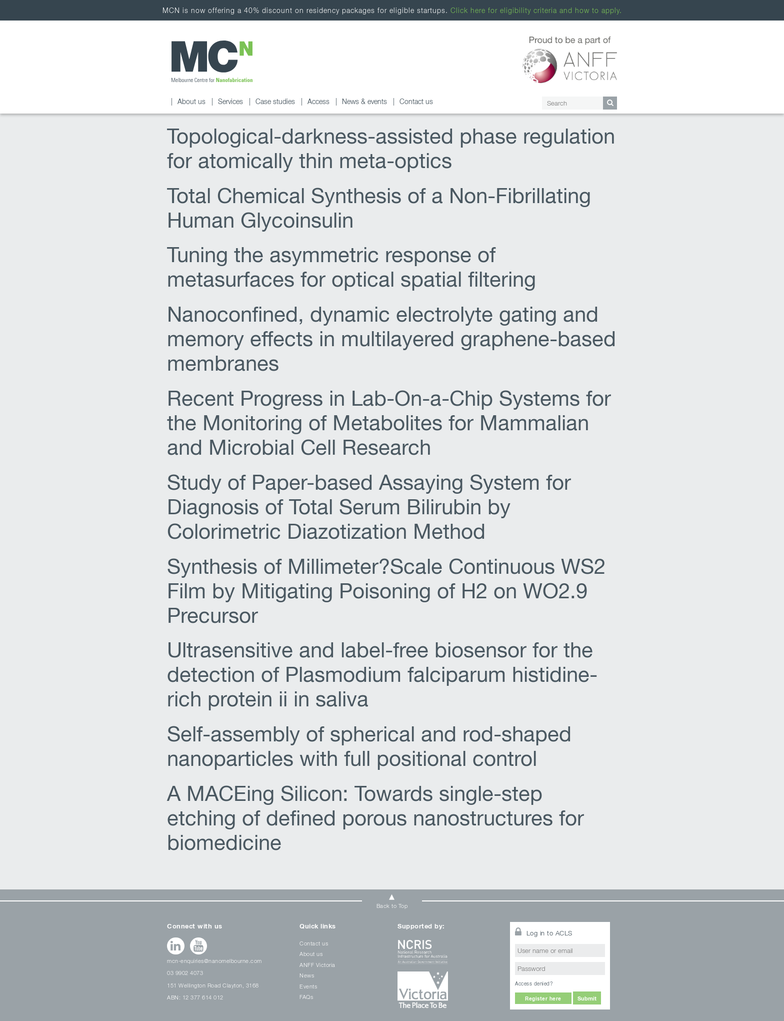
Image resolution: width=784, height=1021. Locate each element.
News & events (364, 101)
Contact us (416, 101)
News (307, 975)
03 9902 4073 (185, 972)
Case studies (275, 101)
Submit (587, 998)
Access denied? (533, 983)
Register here (543, 998)
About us (192, 101)
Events (308, 986)
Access (319, 101)
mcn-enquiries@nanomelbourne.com (214, 960)
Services (230, 101)
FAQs (306, 996)
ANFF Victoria (318, 964)
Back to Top (392, 905)
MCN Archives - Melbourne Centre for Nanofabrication (212, 61)
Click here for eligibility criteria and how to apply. (536, 10)
